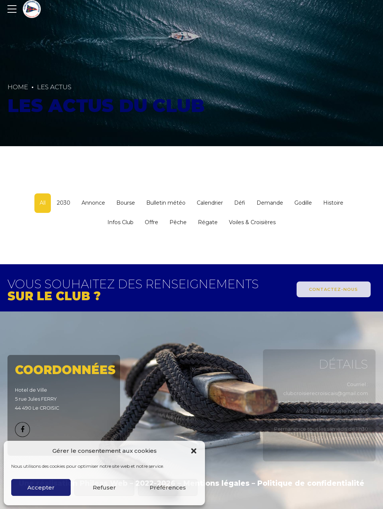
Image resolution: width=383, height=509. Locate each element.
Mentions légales (216, 483)
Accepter (41, 487)
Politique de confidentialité (310, 483)
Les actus (54, 87)
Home (17, 87)
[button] (193, 451)
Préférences (168, 487)
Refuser (104, 487)
